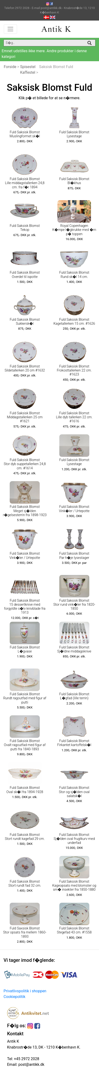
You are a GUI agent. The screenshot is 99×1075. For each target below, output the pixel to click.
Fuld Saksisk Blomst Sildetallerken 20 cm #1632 (24, 368)
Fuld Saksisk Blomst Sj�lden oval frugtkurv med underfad (74, 839)
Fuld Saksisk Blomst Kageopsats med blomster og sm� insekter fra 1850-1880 (74, 886)
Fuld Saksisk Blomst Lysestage (74, 134)
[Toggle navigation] (10, 29)
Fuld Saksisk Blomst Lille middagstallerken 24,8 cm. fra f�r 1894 (24, 183)
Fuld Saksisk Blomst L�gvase (25, 649)
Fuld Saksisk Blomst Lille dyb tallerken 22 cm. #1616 (74, 417)
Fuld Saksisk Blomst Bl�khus (74, 181)
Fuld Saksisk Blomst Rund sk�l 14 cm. (74, 275)
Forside (10, 67)
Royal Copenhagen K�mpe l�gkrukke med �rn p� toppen (74, 230)
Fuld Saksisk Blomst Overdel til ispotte (25, 275)
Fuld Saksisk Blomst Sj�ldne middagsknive (74, 649)
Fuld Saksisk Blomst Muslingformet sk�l (25, 134)
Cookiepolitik (14, 996)
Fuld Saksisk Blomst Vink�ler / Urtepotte (74, 509)
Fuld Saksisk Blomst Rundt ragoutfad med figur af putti (24, 698)
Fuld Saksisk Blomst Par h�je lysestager (74, 556)
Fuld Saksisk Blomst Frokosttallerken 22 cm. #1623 (74, 370)
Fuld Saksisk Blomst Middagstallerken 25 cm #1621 (25, 417)
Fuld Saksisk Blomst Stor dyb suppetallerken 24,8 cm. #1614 (25, 464)
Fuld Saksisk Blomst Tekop (25, 228)
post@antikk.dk (30, 1064)
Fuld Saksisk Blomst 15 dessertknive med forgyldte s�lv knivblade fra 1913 (24, 607)
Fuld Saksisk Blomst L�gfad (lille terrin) (74, 696)
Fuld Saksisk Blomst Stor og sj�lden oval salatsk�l (74, 792)
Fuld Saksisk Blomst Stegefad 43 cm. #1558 (74, 930)
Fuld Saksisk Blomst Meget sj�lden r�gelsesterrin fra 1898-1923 (25, 511)
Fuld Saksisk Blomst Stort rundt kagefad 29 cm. (25, 837)
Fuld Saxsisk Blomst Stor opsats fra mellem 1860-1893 (24, 932)
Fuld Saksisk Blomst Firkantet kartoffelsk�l (74, 743)
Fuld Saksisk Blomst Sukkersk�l (25, 322)
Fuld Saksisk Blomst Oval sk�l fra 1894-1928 (24, 790)
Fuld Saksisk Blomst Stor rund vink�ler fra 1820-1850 (74, 605)
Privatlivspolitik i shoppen (25, 991)
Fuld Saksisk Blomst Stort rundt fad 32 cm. (25, 884)
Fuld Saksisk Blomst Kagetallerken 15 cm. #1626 (74, 322)
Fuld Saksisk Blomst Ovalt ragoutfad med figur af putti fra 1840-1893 (25, 745)
